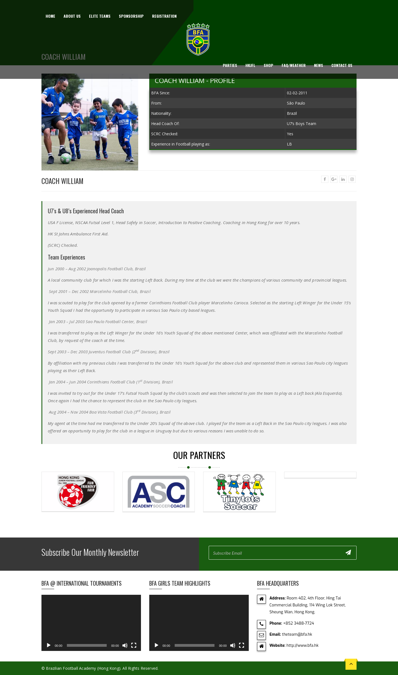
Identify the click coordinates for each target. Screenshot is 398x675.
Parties (230, 65)
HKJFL (250, 65)
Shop (268, 65)
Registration (164, 16)
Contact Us (341, 65)
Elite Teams (100, 16)
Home (50, 16)
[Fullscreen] (134, 645)
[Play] (48, 645)
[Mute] (125, 645)
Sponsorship (131, 16)
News (318, 65)
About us (72, 16)
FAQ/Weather (294, 65)
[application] (91, 623)
